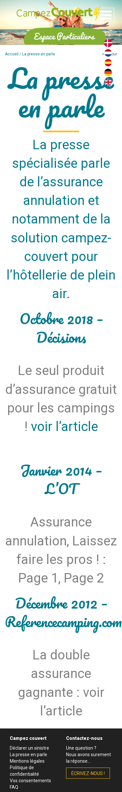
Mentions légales (27, 761)
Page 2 (84, 578)
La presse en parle (28, 754)
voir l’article (64, 426)
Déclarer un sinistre (29, 748)
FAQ (14, 787)
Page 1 (38, 578)
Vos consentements (30, 780)
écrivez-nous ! (88, 773)
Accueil (12, 54)
